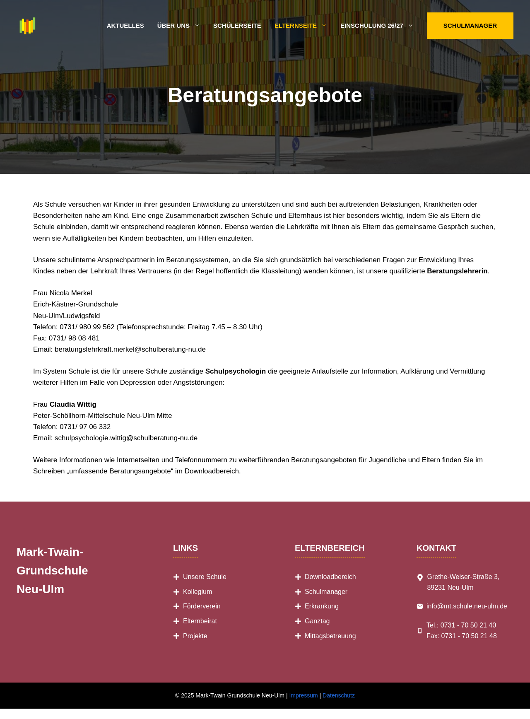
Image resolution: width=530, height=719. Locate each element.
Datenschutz (339, 695)
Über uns (182, 25)
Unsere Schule (204, 576)
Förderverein (202, 606)
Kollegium (197, 591)
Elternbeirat (200, 621)
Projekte (195, 635)
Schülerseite (237, 25)
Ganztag (317, 621)
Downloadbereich (330, 576)
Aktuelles (125, 25)
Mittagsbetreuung (330, 635)
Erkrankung (322, 606)
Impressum (303, 695)
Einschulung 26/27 (380, 25)
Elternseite (304, 25)
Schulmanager (470, 25)
